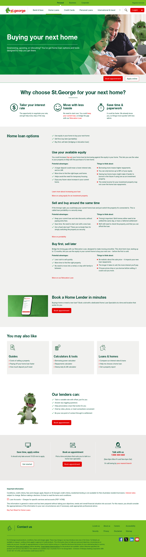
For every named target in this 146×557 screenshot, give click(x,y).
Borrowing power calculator (65, 361)
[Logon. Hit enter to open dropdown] (137, 10)
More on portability (59, 237)
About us (107, 526)
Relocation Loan (76, 118)
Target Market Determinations (50, 546)
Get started (27, 464)
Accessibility (130, 526)
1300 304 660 (118, 455)
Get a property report (108, 367)
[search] (126, 10)
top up (69, 157)
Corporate (85, 3)
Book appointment (113, 79)
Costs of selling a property (20, 361)
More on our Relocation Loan (62, 278)
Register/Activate (138, 3)
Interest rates (130, 493)
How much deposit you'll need (21, 367)
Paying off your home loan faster (22, 364)
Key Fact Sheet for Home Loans (18, 510)
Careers (117, 526)
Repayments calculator (63, 364)
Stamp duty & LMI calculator (65, 367)
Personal (60, 3)
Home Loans (53, 10)
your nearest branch (124, 463)
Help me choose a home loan (111, 364)
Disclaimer (118, 531)
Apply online (132, 79)
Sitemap (129, 531)
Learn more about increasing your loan (66, 192)
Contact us (24, 527)
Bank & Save (38, 10)
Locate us (96, 526)
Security (95, 531)
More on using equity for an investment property (70, 196)
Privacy (106, 531)
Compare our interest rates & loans (113, 361)
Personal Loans (86, 10)
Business (72, 3)
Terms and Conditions (22, 546)
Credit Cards (69, 10)
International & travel (106, 10)
